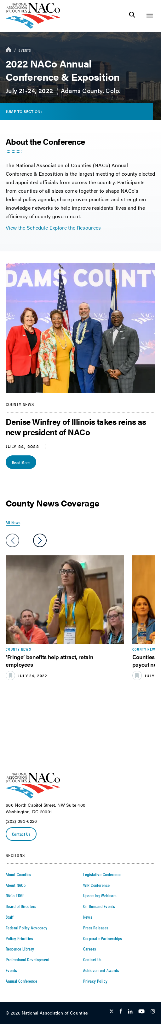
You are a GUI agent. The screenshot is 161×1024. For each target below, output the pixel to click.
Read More (21, 462)
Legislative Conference (102, 874)
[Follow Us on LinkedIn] (130, 1012)
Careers (89, 948)
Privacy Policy (95, 981)
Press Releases (95, 927)
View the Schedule (27, 227)
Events (25, 50)
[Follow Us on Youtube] (141, 1012)
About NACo (16, 885)
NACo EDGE (15, 895)
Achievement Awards (101, 970)
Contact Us (21, 834)
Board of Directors (21, 906)
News (87, 917)
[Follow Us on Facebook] (120, 1012)
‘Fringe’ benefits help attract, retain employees (49, 660)
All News (13, 522)
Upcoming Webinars (100, 895)
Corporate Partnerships (102, 938)
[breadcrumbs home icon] (8, 50)
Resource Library (20, 948)
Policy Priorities (19, 938)
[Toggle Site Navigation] (149, 16)
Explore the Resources (75, 227)
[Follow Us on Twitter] (111, 1012)
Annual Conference (21, 981)
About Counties (18, 874)
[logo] (33, 27)
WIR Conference (96, 885)
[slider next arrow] (40, 540)
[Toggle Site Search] (132, 16)
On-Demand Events (99, 906)
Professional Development (27, 959)
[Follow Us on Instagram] (152, 1012)
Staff (9, 917)
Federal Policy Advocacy (27, 927)
